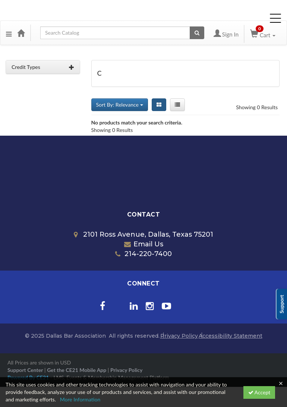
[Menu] (8, 32)
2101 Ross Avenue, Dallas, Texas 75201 (143, 234)
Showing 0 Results (257, 107)
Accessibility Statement (230, 335)
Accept (259, 392)
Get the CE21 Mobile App (76, 370)
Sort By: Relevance (119, 104)
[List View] (177, 104)
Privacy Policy (179, 335)
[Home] (21, 32)
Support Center (25, 370)
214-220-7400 (143, 254)
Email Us (143, 244)
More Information (80, 399)
